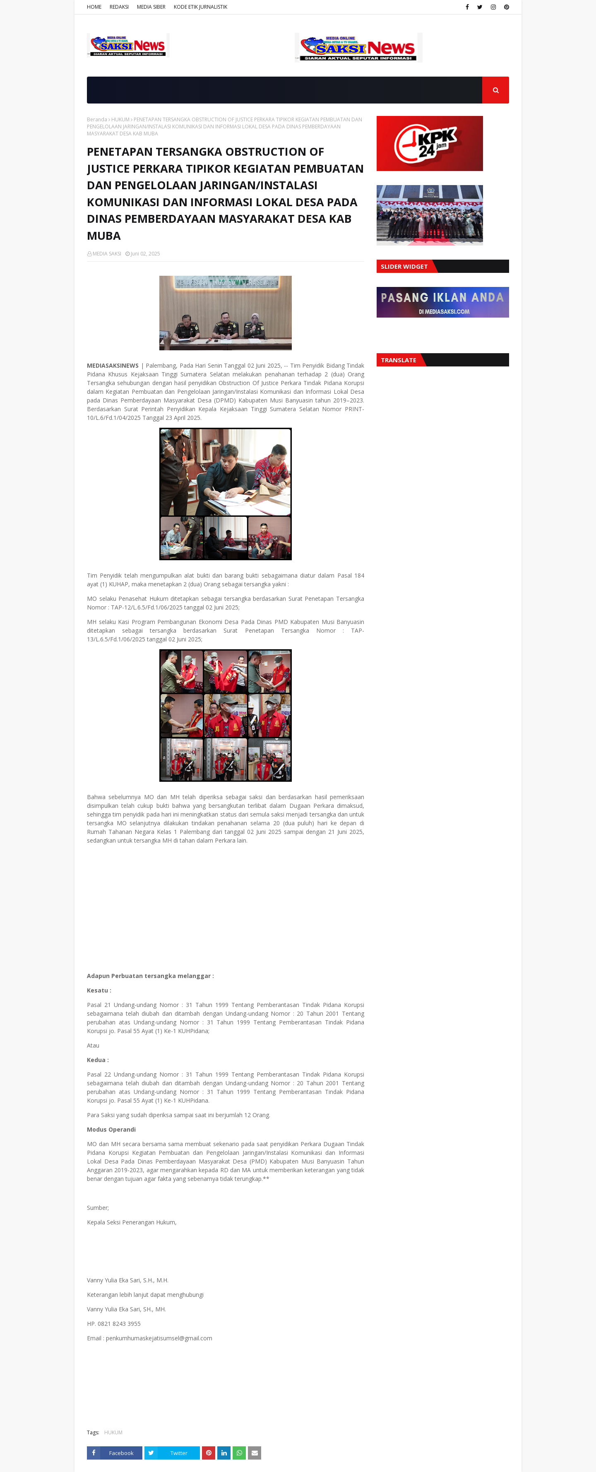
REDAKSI (119, 6)
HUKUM (120, 119)
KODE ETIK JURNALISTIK (200, 6)
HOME (94, 6)
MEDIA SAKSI (107, 253)
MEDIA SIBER (151, 6)
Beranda (97, 119)
